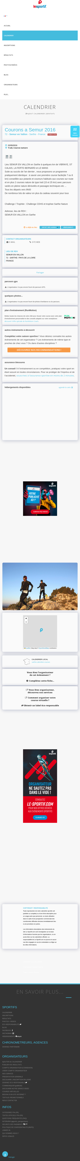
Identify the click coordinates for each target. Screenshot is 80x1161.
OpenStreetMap (44, 648)
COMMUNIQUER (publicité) (12, 1085)
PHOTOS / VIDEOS (9, 1021)
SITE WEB (36, 242)
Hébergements (68, 227)
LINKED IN (6, 1130)
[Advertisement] (40, 542)
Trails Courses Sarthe (31, 972)
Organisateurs (10, 85)
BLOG (4, 1027)
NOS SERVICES (7, 1073)
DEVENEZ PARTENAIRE (11, 1047)
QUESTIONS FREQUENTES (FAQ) (14, 1118)
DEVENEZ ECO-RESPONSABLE (13, 1082)
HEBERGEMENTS (8, 1036)
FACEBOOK (6, 1030)
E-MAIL (12, 242)
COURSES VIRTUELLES (10, 1091)
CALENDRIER (7, 1012)
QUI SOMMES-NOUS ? (10, 1133)
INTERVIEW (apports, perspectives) (15, 1121)
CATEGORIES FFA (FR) (10, 1112)
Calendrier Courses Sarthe (32, 962)
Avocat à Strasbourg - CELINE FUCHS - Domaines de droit (23, 1145)
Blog (6, 75)
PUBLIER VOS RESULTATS (12, 1065)
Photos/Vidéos (10, 65)
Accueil (7, 26)
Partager (40, 272)
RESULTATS (6, 1018)
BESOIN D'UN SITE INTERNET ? (14, 1094)
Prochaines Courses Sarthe (33, 967)
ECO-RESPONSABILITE (10, 1024)
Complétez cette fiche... (41, 680)
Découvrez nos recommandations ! (39, 349)
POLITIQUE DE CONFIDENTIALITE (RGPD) (18, 1127)
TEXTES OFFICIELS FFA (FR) (12, 1115)
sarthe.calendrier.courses (41, 662)
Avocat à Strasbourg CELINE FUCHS (15, 1142)
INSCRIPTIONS (7, 1015)
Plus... (6, 94)
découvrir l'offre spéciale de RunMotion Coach (21, 321)
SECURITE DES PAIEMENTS (12, 1124)
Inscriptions (9, 45)
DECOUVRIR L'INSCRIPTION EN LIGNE (16, 1079)
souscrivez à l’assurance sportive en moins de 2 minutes (45, 375)
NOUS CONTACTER (9, 1100)
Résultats (8, 55)
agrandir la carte (66, 387)
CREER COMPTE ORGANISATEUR (14, 1071)
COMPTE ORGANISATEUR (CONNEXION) (17, 1068)
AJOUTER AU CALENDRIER (12, 1062)
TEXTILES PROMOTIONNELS (13, 1097)
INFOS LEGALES (8, 1136)
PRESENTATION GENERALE (12, 1077)
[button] (41, 630)
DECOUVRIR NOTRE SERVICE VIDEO (15, 1088)
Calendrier (9, 35)
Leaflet (27, 648)
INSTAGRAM (7, 1033)
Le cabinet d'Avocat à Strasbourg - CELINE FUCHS (20, 1148)
